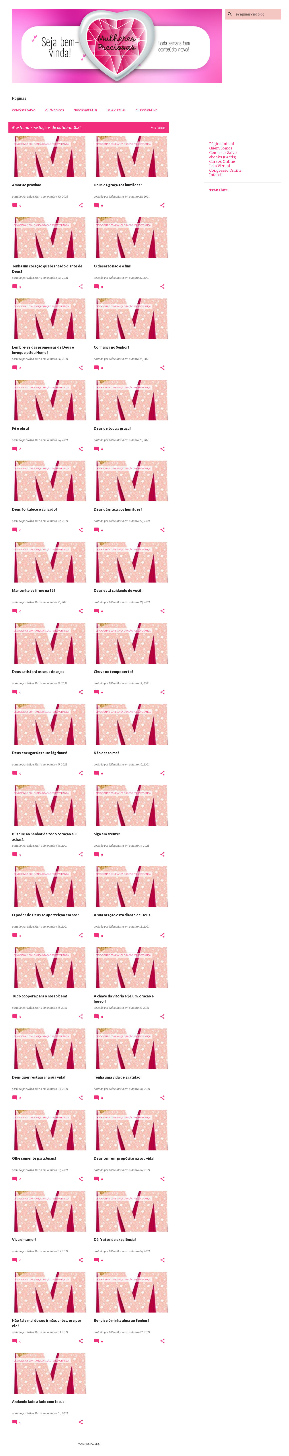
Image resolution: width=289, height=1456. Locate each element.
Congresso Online (225, 170)
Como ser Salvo (23, 110)
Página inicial (221, 143)
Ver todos (158, 128)
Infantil (216, 175)
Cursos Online (146, 110)
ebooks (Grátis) (85, 110)
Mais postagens (89, 1443)
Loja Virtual (116, 110)
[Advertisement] (186, 202)
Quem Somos (54, 110)
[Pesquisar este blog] (257, 14)
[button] (80, 206)
